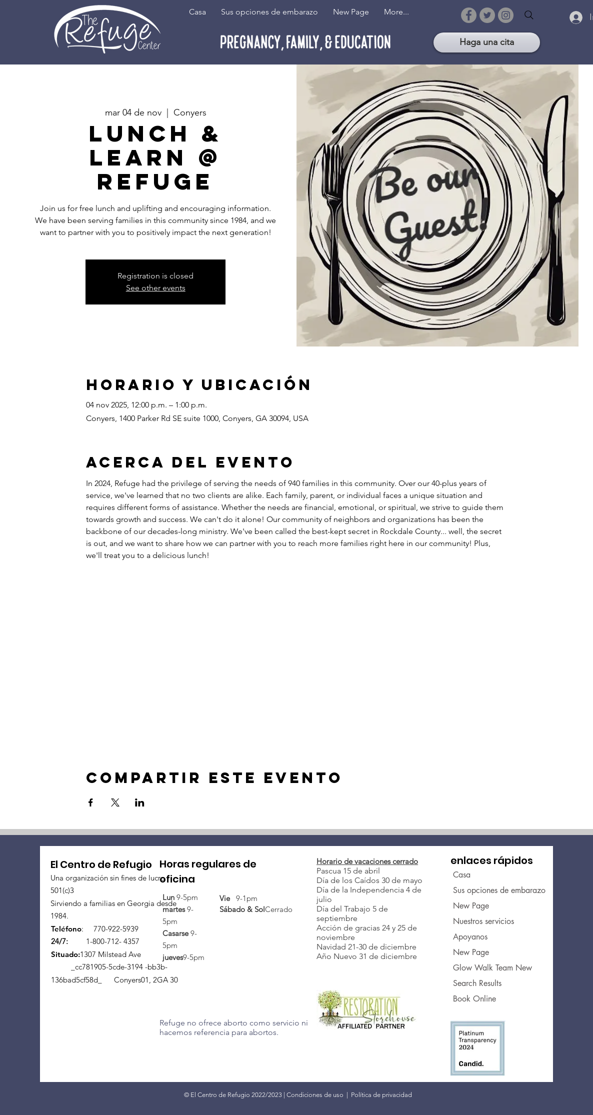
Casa (461, 875)
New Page (471, 905)
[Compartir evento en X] (115, 802)
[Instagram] (506, 15)
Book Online (474, 999)
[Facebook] (468, 15)
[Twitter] (487, 15)
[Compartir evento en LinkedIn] (139, 802)
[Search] (529, 15)
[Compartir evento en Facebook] (91, 802)
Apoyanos (470, 937)
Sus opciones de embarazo (483, 890)
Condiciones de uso (315, 1094)
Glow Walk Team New (483, 967)
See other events (156, 287)
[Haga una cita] (487, 42)
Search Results (477, 983)
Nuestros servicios (483, 921)
